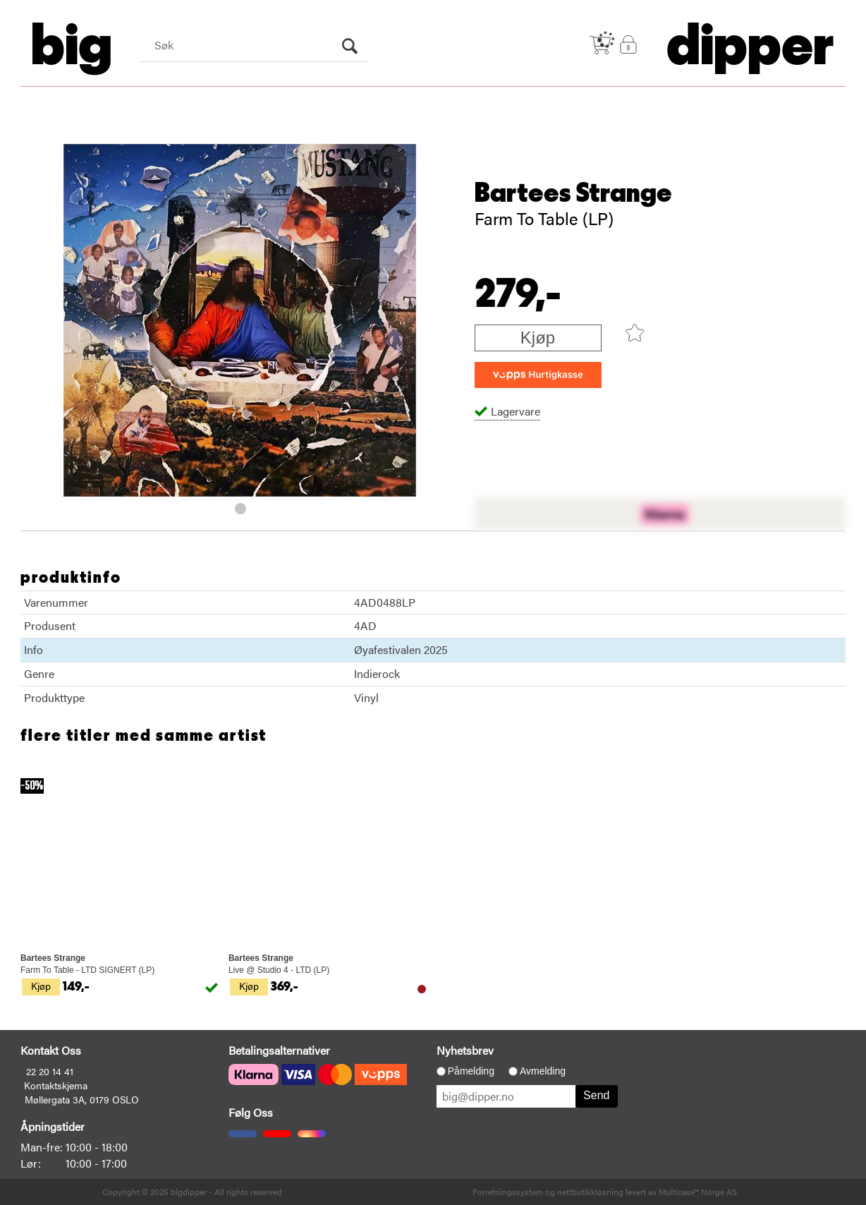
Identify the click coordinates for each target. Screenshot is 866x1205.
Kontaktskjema (55, 1085)
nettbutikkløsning (590, 1191)
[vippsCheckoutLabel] (538, 375)
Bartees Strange (573, 193)
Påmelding (471, 1071)
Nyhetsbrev (465, 1050)
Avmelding (543, 1071)
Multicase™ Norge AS (698, 1191)
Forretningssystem (507, 1191)
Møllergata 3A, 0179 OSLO (82, 1099)
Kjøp (537, 337)
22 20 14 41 (49, 1071)
